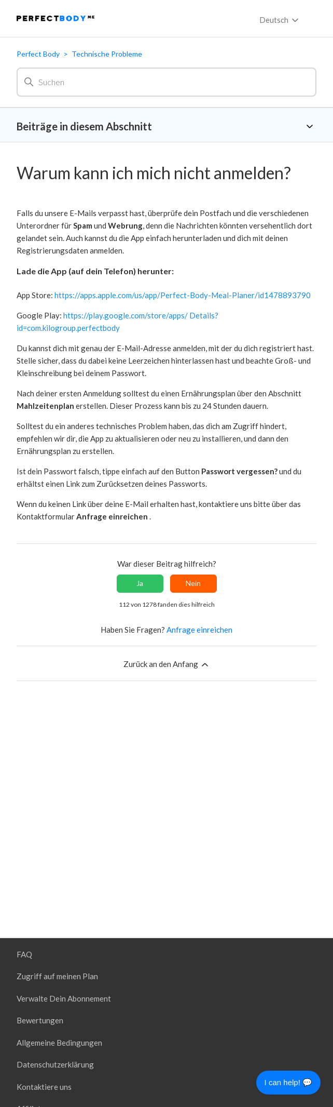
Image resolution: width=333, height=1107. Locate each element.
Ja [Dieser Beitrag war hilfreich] (139, 583)
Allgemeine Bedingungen (59, 1042)
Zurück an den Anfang (166, 664)
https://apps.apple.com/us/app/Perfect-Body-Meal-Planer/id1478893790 (182, 295)
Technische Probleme (107, 53)
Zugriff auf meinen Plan (57, 976)
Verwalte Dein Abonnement (64, 998)
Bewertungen (40, 1020)
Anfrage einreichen (199, 629)
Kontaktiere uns (44, 1086)
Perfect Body (38, 53)
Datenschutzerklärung (55, 1064)
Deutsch (279, 20)
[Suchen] (166, 82)
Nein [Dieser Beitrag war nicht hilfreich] (193, 583)
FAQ (24, 954)
